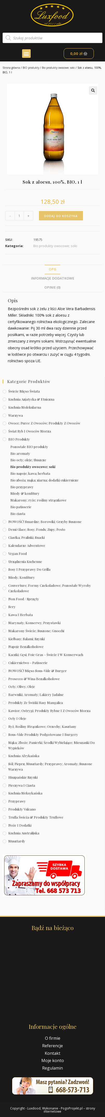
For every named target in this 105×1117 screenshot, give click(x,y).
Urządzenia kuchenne (25, 561)
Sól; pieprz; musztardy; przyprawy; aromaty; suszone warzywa (50, 766)
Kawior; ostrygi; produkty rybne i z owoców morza (49, 710)
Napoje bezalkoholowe (26, 646)
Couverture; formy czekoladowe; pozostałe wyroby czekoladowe (49, 588)
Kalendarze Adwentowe (26, 545)
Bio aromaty (20, 453)
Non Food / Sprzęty (23, 599)
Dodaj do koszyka (61, 216)
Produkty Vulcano (22, 809)
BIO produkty (31, 67)
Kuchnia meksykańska (25, 793)
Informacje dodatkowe (52, 278)
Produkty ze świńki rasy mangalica (35, 702)
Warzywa (15, 415)
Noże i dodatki (19, 825)
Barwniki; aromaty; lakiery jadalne (36, 694)
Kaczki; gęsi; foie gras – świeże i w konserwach (45, 654)
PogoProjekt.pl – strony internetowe (69, 1110)
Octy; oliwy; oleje (21, 686)
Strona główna (11, 67)
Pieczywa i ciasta (21, 785)
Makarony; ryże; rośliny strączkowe (38, 500)
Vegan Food (17, 553)
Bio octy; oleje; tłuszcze (28, 460)
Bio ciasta (17, 513)
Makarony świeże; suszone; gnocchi (36, 631)
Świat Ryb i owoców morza (29, 431)
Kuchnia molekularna (24, 407)
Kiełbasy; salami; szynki (26, 639)
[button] (26, 53)
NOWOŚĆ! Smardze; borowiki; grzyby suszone (45, 521)
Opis (52, 269)
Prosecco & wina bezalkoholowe (34, 678)
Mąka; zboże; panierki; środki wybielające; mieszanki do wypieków (51, 745)
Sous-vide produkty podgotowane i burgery (43, 734)
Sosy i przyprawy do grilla (29, 569)
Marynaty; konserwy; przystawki (34, 622)
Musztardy (16, 841)
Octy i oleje (17, 718)
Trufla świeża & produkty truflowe (35, 817)
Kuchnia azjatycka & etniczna (31, 399)
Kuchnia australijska (23, 833)
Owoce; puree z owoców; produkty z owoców (44, 423)
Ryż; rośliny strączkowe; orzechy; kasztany (42, 726)
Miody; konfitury (21, 577)
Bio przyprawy (22, 487)
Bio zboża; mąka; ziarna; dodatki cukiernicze (44, 480)
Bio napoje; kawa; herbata (30, 473)
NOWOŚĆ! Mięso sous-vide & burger (37, 670)
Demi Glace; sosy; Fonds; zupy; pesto (36, 529)
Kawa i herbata (20, 614)
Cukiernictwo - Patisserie (28, 662)
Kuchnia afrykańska (23, 755)
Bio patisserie (20, 507)
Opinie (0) (52, 287)
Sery (12, 606)
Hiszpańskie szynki (23, 777)
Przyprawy (17, 801)
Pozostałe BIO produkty (29, 446)
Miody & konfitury (25, 493)
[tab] (52, 269)
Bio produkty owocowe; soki (58, 67)
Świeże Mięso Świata (24, 391)
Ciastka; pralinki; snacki (26, 537)
